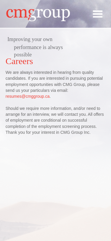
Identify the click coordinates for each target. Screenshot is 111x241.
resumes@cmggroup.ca (28, 96)
